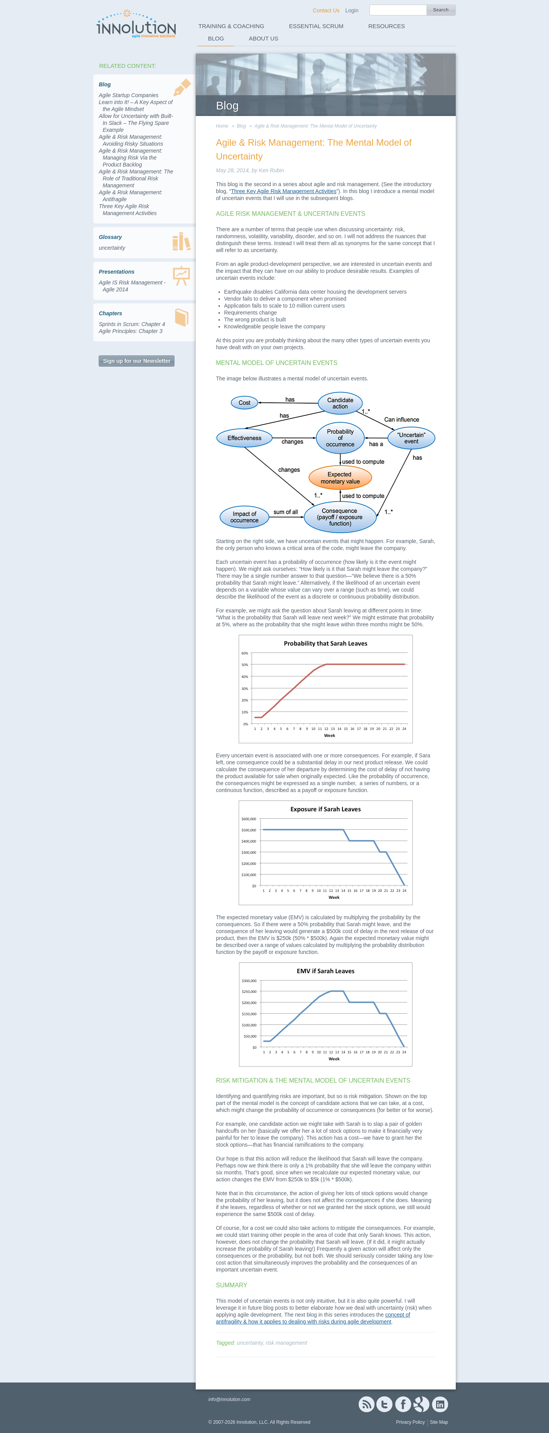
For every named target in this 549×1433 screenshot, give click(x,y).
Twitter (384, 1404)
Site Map (439, 1422)
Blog (216, 38)
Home (222, 126)
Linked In (440, 1404)
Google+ (421, 1404)
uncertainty (112, 248)
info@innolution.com (229, 1399)
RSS (366, 1404)
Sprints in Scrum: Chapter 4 (132, 324)
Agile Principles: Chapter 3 (130, 331)
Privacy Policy (410, 1422)
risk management (286, 1343)
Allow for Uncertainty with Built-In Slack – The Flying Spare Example (136, 123)
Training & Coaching (231, 26)
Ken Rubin (271, 170)
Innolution (136, 23)
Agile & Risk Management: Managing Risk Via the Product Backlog (130, 158)
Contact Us (326, 10)
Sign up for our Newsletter (136, 361)
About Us (263, 38)
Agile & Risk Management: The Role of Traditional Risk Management (136, 178)
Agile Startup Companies (128, 95)
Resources (386, 26)
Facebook (403, 1404)
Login (351, 10)
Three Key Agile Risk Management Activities (283, 191)
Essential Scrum (316, 26)
